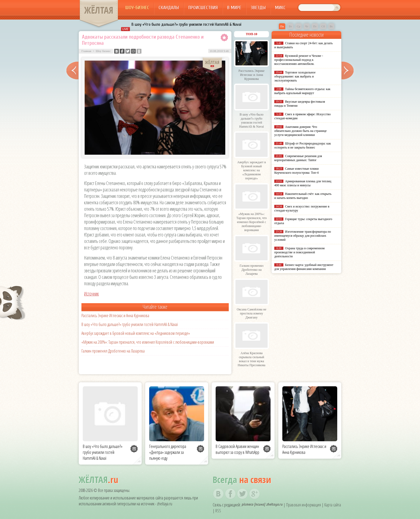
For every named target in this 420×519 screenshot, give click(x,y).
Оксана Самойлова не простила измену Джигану (252, 313)
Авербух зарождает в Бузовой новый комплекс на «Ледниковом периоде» (135, 333)
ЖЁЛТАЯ (98, 10)
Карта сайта (332, 505)
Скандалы (169, 7)
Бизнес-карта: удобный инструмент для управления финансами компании (303, 267)
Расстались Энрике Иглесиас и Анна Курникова (115, 315)
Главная (86, 51)
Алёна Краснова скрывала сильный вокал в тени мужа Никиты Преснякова (251, 359)
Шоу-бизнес (137, 7)
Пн (282, 26)
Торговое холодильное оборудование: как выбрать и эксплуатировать (295, 76)
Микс (280, 7)
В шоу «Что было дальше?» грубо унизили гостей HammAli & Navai (186, 24)
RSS (218, 511)
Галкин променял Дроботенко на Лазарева (113, 351)
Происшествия (203, 7)
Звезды (258, 7)
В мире (234, 7)
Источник (91, 293)
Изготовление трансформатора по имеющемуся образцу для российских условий (302, 236)
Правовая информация (303, 505)
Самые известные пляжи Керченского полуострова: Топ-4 (296, 171)
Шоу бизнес (103, 51)
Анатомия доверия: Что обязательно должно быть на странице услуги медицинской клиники (300, 131)
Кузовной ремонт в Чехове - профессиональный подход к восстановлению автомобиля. (298, 60)
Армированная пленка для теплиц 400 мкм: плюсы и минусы (302, 183)
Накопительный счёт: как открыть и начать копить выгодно (303, 196)
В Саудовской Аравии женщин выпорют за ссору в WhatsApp (237, 449)
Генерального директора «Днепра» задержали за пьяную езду (167, 452)
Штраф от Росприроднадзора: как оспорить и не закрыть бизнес (302, 145)
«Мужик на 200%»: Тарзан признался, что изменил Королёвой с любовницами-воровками (147, 342)
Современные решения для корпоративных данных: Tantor (298, 158)
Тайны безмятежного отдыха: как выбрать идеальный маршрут (302, 91)
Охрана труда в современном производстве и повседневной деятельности (299, 252)
